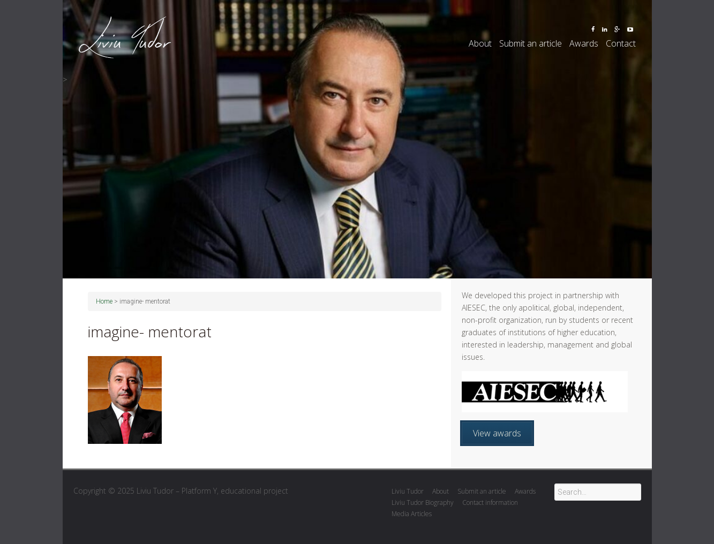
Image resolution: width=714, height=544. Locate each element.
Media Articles (412, 513)
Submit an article (530, 43)
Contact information (490, 502)
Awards (583, 43)
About (480, 43)
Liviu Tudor (408, 491)
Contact (621, 43)
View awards (497, 433)
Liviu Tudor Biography (423, 502)
